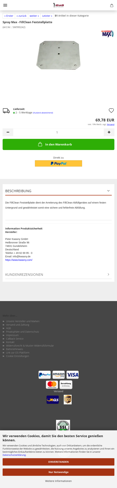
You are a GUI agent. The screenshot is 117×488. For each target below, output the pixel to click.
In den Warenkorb (54, 144)
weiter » (34, 15)
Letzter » (47, 15)
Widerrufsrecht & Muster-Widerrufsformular (30, 345)
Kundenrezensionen (24, 274)
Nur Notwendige (58, 472)
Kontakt (10, 342)
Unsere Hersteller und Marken (22, 321)
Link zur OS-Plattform (17, 352)
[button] (8, 132)
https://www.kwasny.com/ (18, 260)
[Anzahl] (58, 132)
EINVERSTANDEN (58, 461)
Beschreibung (18, 191)
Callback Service (15, 338)
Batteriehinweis (14, 349)
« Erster (8, 15)
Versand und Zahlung (17, 324)
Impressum (12, 335)
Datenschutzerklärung (14, 454)
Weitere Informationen (58, 481)
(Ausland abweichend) (43, 112)
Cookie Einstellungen (17, 356)
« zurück (21, 15)
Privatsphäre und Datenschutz (22, 331)
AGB (8, 328)
